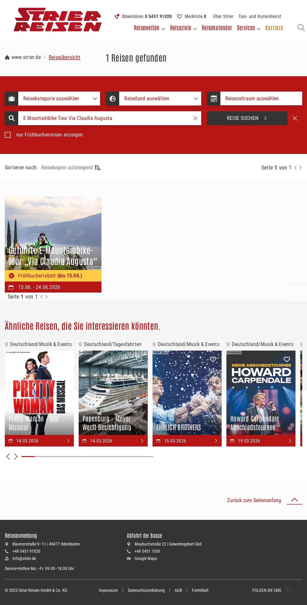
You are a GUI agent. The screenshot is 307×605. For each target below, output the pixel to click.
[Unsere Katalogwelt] (297, 312)
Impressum (108, 590)
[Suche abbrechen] (294, 118)
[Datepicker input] (261, 98)
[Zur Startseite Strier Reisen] (23, 57)
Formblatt (200, 590)
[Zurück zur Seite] (295, 168)
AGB (178, 590)
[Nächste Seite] (300, 168)
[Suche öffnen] (301, 27)
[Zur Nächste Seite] (46, 297)
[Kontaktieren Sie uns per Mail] (297, 293)
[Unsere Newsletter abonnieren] (297, 332)
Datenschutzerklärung (146, 590)
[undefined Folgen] (289, 590)
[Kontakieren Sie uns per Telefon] (297, 273)
